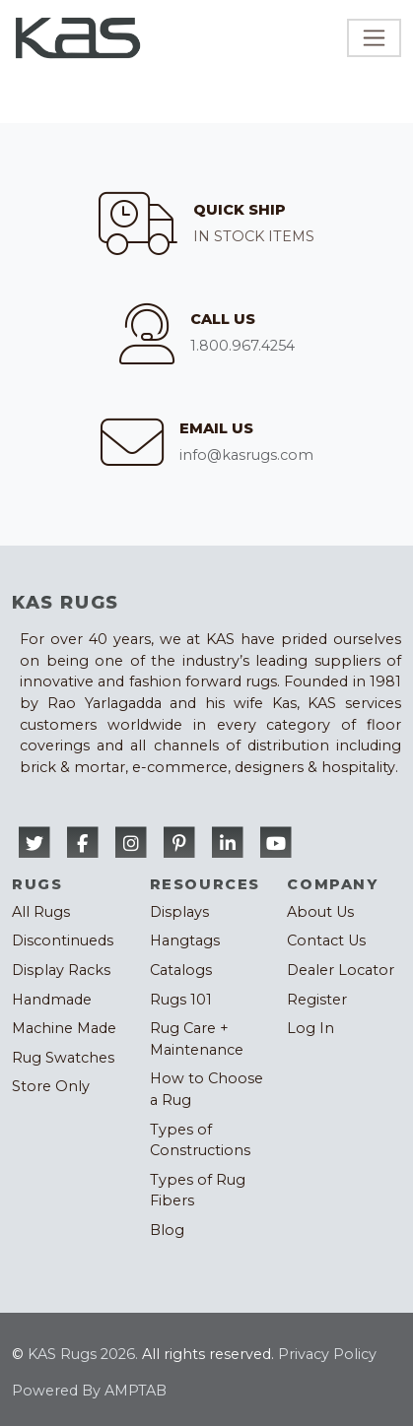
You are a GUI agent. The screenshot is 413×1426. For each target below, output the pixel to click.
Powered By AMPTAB (89, 1390)
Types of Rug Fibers (197, 1190)
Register (317, 999)
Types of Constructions (200, 1140)
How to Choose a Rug (206, 1089)
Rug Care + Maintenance (196, 1039)
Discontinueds (62, 940)
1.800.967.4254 (242, 346)
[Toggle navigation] (374, 38)
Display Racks (61, 970)
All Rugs (41, 912)
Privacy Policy (327, 1354)
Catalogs (181, 970)
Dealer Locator (340, 970)
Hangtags (185, 940)
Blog (167, 1230)
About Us (320, 912)
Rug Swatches (63, 1058)
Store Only (51, 1086)
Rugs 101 (181, 999)
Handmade (52, 999)
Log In (310, 1028)
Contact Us (326, 940)
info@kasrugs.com (246, 455)
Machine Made (64, 1028)
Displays (179, 912)
